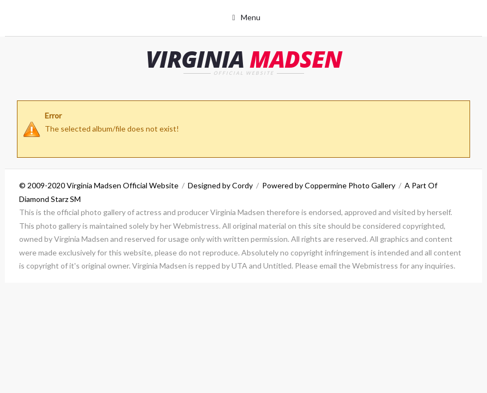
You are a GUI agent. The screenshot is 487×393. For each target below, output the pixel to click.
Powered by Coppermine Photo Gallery (328, 185)
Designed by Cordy (220, 185)
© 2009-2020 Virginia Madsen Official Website (99, 185)
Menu (250, 17)
